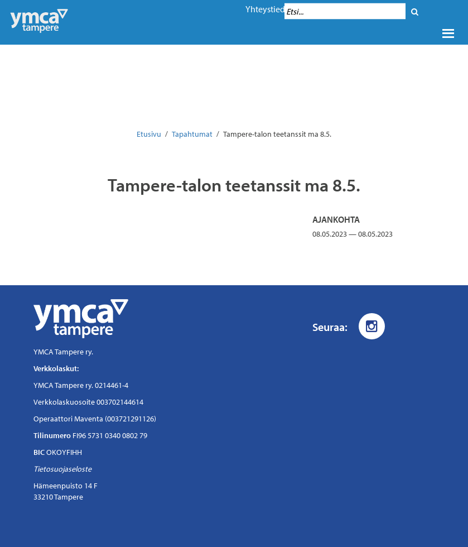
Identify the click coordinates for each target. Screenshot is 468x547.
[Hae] (415, 11)
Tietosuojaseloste (62, 469)
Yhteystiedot (269, 9)
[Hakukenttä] (345, 11)
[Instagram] (372, 326)
